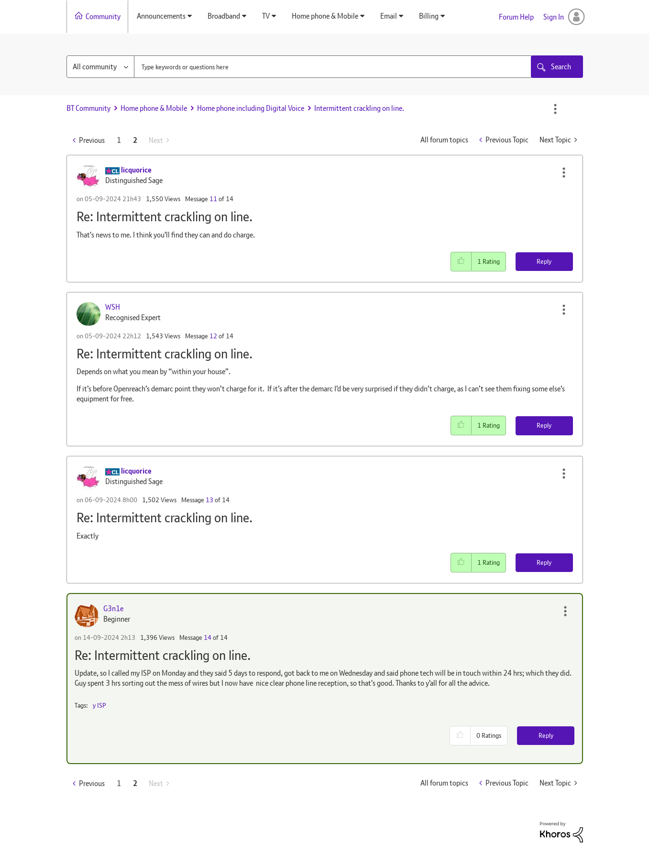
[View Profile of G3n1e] (113, 609)
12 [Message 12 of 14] (213, 336)
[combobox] (333, 66)
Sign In (553, 17)
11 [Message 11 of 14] (213, 198)
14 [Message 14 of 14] (207, 637)
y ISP (99, 705)
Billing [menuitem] (429, 16)
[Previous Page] (88, 140)
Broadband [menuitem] (224, 16)
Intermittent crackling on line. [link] (359, 108)
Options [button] (555, 109)
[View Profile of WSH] (112, 307)
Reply (544, 261)
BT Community (88, 108)
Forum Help (516, 17)
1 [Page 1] (119, 140)
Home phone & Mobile (154, 108)
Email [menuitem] (388, 16)
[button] (564, 172)
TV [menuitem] (266, 16)
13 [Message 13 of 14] (209, 500)
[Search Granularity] (100, 66)
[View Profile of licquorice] (136, 170)
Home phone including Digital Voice (250, 108)
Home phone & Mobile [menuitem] (325, 16)
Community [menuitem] (103, 16)
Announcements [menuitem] (161, 16)
